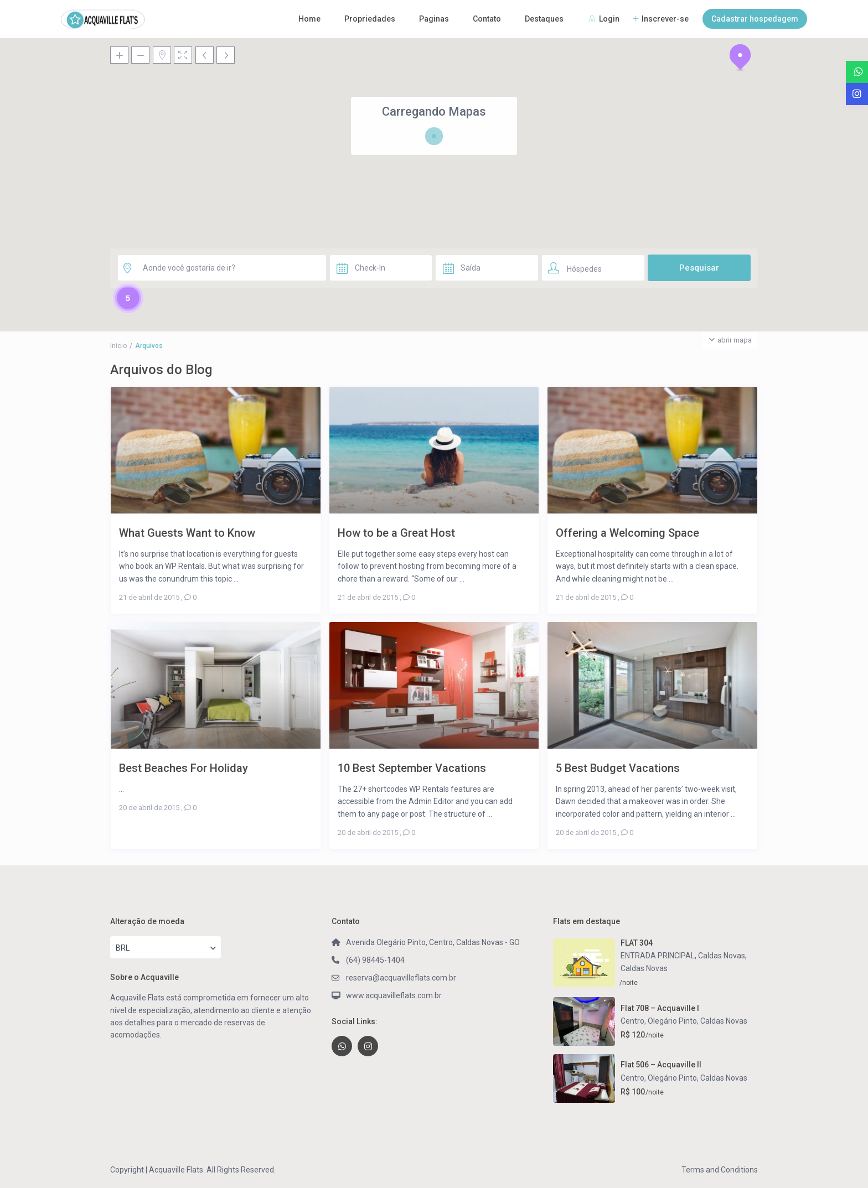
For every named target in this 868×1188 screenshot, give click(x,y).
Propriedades (369, 18)
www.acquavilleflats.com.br (394, 995)
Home (309, 18)
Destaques (544, 18)
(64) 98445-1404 (375, 960)
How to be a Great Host (396, 532)
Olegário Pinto (672, 1020)
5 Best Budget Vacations (618, 767)
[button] (740, 57)
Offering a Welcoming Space (627, 532)
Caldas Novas (644, 968)
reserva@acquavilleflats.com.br (401, 977)
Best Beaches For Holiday (183, 767)
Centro (632, 1020)
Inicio (118, 346)
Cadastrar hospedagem (754, 18)
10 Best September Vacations (412, 767)
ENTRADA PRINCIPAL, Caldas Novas (683, 955)
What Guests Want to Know (187, 532)
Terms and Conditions (719, 1169)
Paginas (434, 18)
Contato (487, 18)
